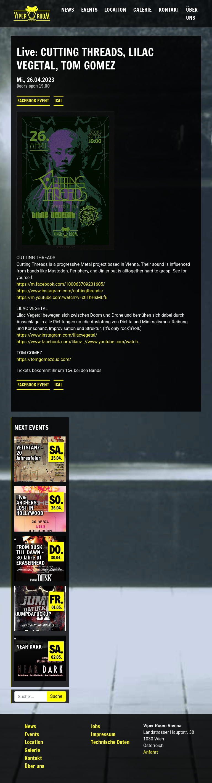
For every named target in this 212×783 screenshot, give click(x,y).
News (67, 9)
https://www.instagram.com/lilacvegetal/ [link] (57, 335)
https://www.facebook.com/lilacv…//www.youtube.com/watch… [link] (79, 341)
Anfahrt (150, 752)
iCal (58, 101)
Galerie (142, 9)
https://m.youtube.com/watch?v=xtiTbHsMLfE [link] (62, 297)
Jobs (95, 726)
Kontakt (169, 9)
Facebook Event (33, 101)
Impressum (103, 734)
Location (115, 9)
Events (89, 9)
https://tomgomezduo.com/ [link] (44, 359)
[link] (61, 284)
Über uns (192, 13)
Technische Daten (110, 742)
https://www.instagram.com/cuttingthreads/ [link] (60, 290)
